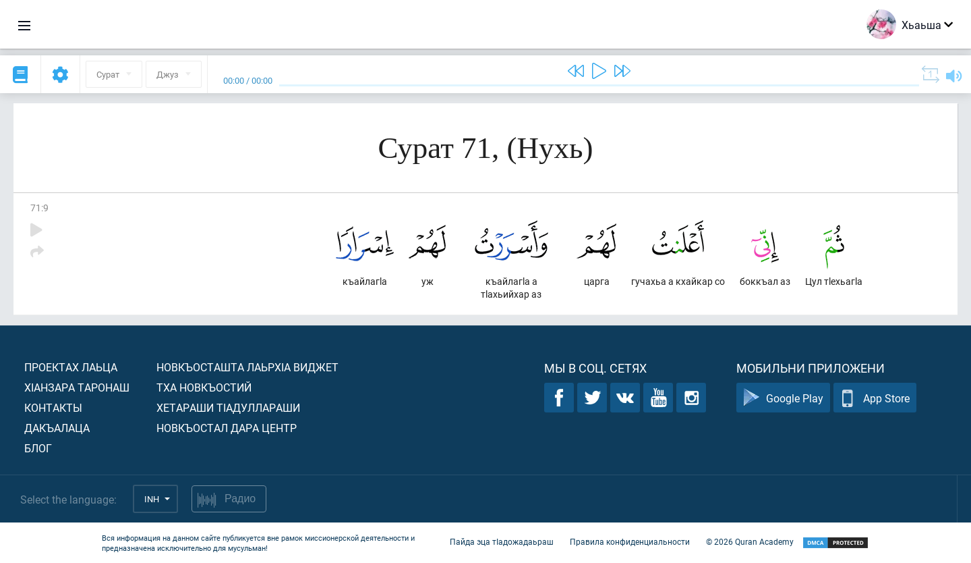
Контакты (53, 407)
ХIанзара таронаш (76, 387)
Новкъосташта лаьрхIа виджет (247, 367)
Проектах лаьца (70, 367)
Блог (38, 448)
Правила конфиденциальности (630, 541)
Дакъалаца (57, 428)
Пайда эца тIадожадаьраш (502, 541)
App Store (875, 397)
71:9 (39, 207)
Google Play (783, 397)
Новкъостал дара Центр (226, 428)
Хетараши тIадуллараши (228, 407)
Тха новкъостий (204, 387)
